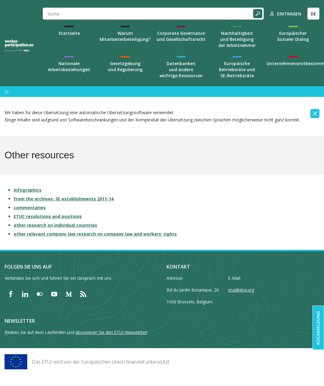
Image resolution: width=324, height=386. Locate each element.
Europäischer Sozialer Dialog (293, 36)
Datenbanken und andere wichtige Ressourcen (181, 69)
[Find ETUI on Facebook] (11, 294)
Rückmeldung (318, 328)
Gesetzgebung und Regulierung (125, 66)
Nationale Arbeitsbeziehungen (69, 66)
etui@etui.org (241, 290)
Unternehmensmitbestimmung (292, 63)
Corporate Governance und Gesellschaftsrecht (181, 36)
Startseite (69, 33)
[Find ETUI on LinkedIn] (25, 294)
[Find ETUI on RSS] (83, 294)
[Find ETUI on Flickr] (40, 294)
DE (313, 14)
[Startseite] (7, 91)
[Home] (19, 45)
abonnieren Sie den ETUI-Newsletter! (111, 332)
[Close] (314, 113)
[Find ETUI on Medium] (69, 294)
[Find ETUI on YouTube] (54, 294)
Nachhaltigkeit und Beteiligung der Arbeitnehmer (237, 39)
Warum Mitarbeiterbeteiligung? (125, 36)
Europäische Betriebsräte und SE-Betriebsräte (237, 69)
